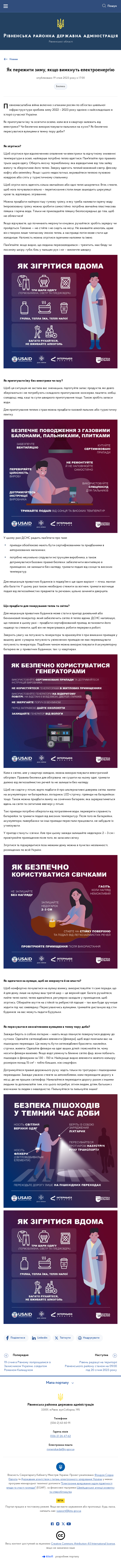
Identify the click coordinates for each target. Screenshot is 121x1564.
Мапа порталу (57, 1383)
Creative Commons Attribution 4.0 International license (83, 1543)
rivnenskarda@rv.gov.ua (60, 1449)
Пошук (112, 6)
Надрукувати (91, 1337)
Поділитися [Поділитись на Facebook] (18, 1337)
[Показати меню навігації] (5, 6)
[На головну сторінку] (60, 30)
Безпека (60, 86)
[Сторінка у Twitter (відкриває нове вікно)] (63, 1524)
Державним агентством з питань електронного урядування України (61, 1479)
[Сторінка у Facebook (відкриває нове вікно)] (52, 1524)
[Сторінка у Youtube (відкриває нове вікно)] (69, 1524)
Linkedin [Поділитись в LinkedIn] (42, 1337)
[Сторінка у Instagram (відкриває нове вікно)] (58, 1524)
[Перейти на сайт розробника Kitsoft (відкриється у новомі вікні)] (48, 1556)
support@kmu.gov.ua (69, 1511)
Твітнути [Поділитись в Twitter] (65, 1337)
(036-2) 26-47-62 (60, 1436)
